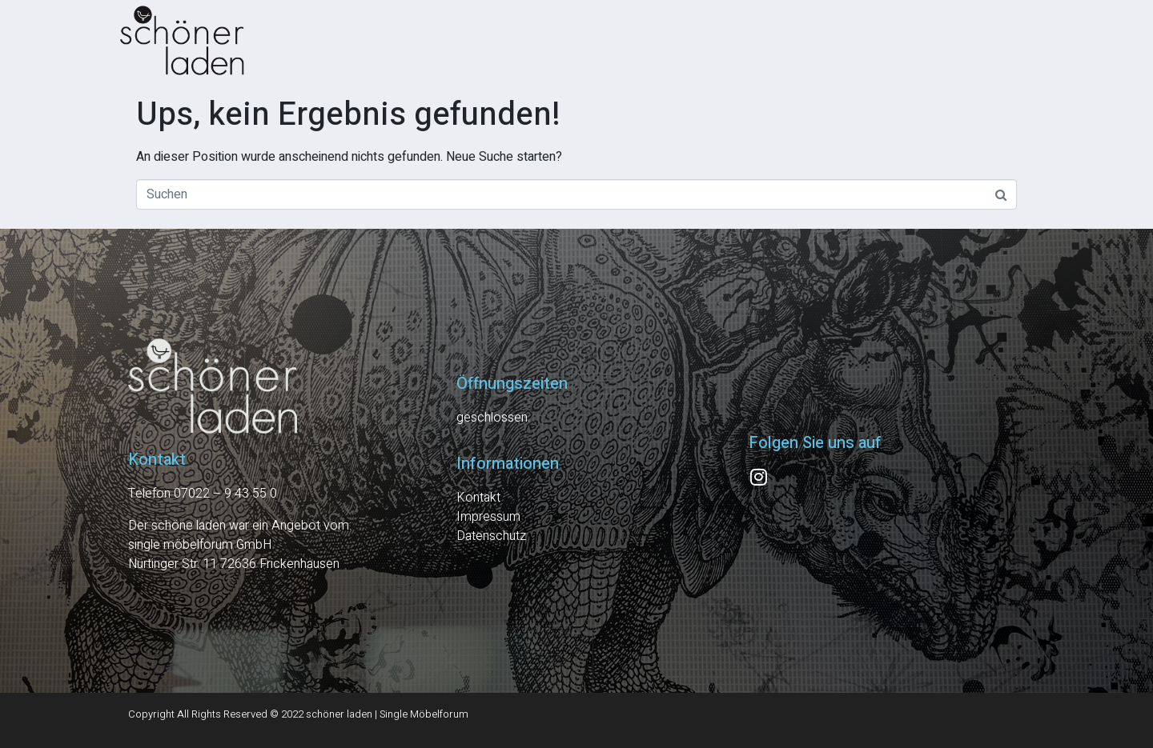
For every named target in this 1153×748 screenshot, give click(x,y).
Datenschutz (491, 536)
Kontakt (478, 497)
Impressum (488, 516)
